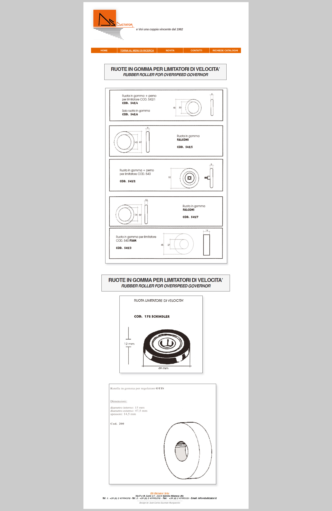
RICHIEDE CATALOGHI (225, 50)
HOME (104, 50)
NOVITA (170, 50)
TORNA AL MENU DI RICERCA (137, 50)
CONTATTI (196, 50)
